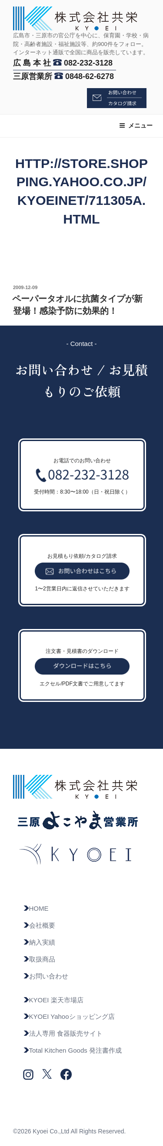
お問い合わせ (45, 976)
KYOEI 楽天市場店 (53, 1000)
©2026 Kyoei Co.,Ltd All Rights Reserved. (69, 1131)
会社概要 (39, 925)
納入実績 (39, 942)
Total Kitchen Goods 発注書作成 (72, 1050)
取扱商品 (39, 959)
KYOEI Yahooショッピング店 (69, 1016)
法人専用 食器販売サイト (63, 1033)
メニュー (136, 125)
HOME (36, 908)
